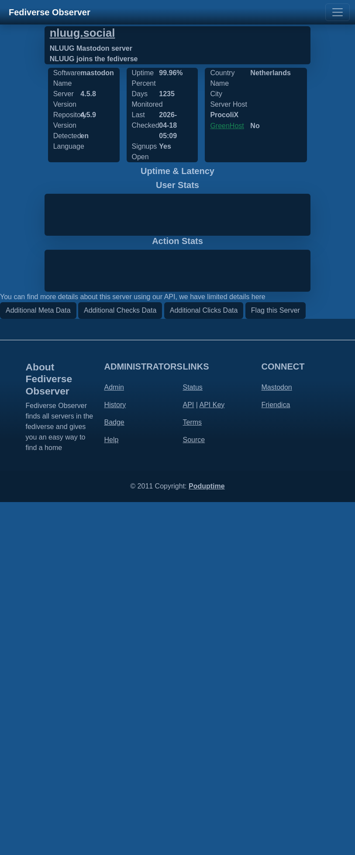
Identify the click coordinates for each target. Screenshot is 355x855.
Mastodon (277, 739)
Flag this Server (275, 663)
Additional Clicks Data (204, 663)
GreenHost (227, 125)
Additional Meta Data (38, 663)
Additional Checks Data (120, 663)
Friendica (276, 757)
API (188, 757)
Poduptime (207, 839)
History (115, 757)
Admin (114, 739)
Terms (192, 774)
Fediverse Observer (49, 12)
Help (111, 792)
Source (194, 792)
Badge (114, 774)
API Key (211, 757)
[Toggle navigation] (337, 12)
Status (193, 739)
